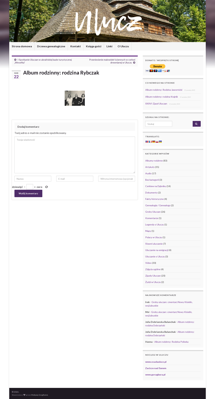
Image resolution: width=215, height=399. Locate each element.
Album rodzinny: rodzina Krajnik (161, 96)
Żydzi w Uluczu (153, 282)
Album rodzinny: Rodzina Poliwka (171, 341)
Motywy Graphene (39, 395)
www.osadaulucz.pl (155, 361)
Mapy (148, 230)
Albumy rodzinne (154, 160)
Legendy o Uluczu (154, 224)
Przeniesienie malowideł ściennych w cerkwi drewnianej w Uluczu (112, 61)
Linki (109, 46)
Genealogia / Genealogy (157, 205)
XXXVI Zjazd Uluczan (156, 103)
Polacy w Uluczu (153, 237)
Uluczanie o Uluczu (155, 256)
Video (148, 262)
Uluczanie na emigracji (156, 250)
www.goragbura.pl (155, 374)
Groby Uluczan (153, 211)
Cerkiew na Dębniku (155, 186)
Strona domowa (22, 46)
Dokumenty (151, 192)
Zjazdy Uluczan (153, 275)
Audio (148, 173)
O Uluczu (123, 46)
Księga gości (93, 46)
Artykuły (150, 167)
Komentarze (151, 218)
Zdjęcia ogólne (152, 269)
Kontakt (75, 46)
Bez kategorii (152, 179)
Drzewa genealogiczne (51, 46)
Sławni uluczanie (154, 243)
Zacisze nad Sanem (155, 368)
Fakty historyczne (154, 198)
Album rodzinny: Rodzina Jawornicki (163, 89)
